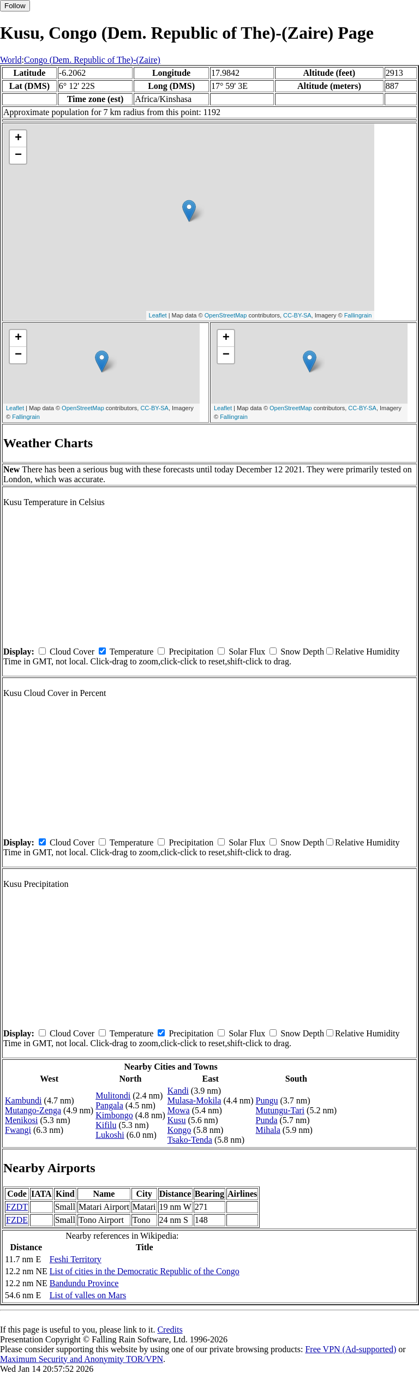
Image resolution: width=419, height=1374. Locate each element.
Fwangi (18, 1130)
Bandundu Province (84, 1283)
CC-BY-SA (297, 315)
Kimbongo (114, 1115)
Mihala (268, 1130)
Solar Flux (247, 651)
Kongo (179, 1130)
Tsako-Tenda (189, 1139)
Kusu (176, 1120)
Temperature (132, 651)
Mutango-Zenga (33, 1110)
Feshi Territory (75, 1259)
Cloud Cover (72, 651)
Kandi (178, 1090)
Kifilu (105, 1125)
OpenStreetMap (226, 315)
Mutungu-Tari (280, 1110)
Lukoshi (109, 1134)
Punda (267, 1120)
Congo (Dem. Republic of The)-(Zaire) (92, 59)
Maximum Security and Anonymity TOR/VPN (81, 1359)
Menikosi (21, 1120)
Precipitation (191, 651)
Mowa (178, 1110)
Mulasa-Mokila (194, 1100)
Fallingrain (358, 315)
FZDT (17, 1206)
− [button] (18, 155)
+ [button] (18, 138)
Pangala (109, 1105)
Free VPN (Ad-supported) (350, 1349)
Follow (15, 6)
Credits (169, 1329)
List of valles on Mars (88, 1295)
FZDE (17, 1220)
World (11, 59)
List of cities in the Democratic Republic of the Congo (145, 1271)
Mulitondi (112, 1095)
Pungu (267, 1100)
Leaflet (158, 315)
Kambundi (23, 1100)
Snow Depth (302, 651)
